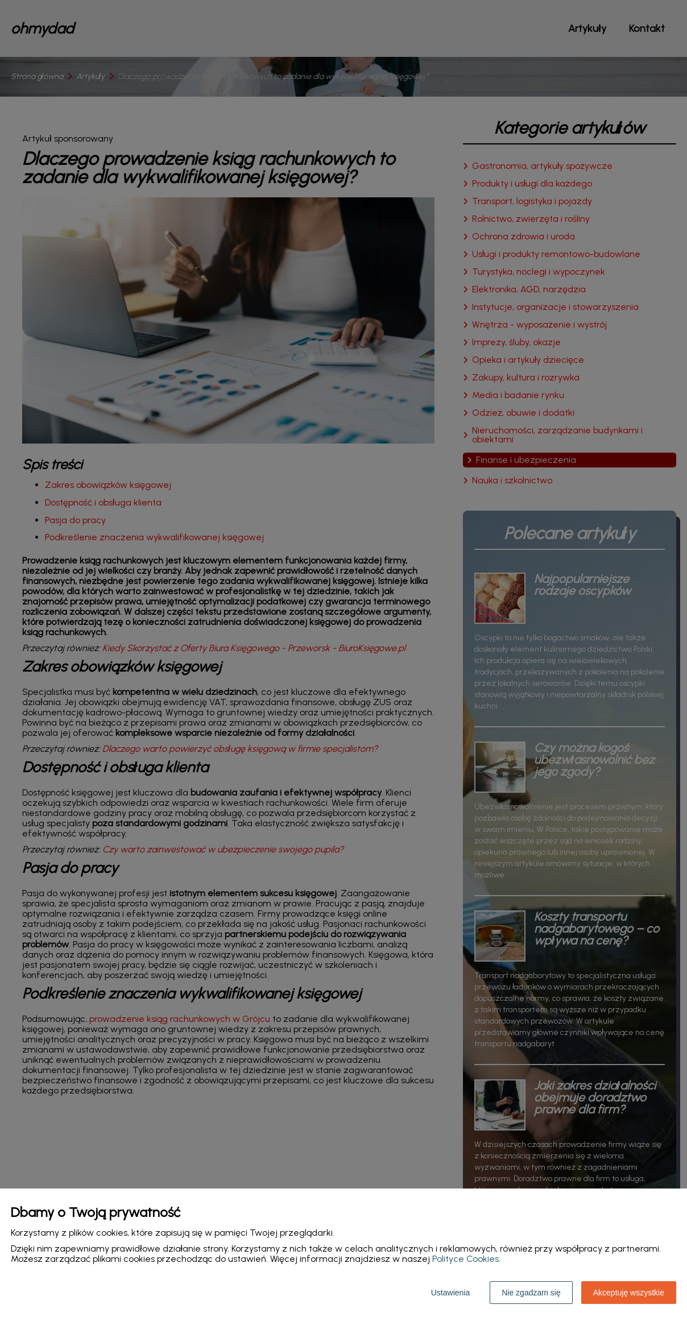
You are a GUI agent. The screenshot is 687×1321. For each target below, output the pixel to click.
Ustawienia (450, 1292)
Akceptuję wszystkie (628, 1292)
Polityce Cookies (465, 1258)
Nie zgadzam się (531, 1292)
